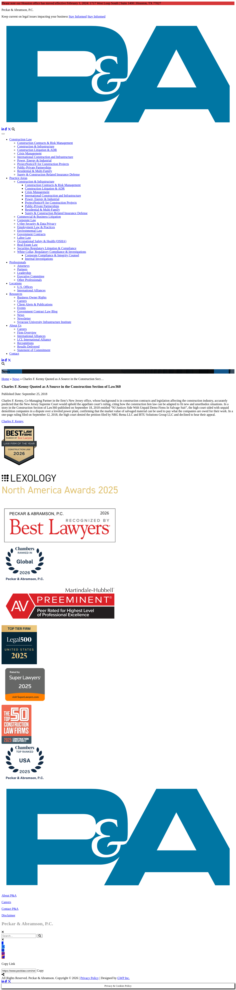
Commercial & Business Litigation (39, 216)
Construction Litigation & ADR (37, 150)
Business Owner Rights (31, 297)
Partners (22, 269)
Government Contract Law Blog (37, 311)
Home (5, 379)
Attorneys (23, 265)
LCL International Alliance (34, 339)
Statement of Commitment (33, 350)
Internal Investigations (39, 258)
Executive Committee (30, 276)
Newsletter (24, 318)
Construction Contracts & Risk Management (45, 143)
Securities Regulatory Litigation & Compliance (46, 248)
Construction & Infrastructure (35, 146)
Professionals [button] (17, 262)
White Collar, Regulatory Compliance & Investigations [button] (51, 251)
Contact (14, 353)
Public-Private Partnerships (34, 167)
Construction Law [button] (20, 139)
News (20, 315)
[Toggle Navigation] (3, 133)
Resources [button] (15, 294)
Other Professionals (29, 279)
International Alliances (31, 290)
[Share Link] (19, 971)
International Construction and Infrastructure (45, 157)
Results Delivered (28, 346)
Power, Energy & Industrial (34, 160)
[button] (40, 936)
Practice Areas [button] (18, 178)
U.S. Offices (25, 287)
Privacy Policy (89, 978)
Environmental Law (29, 230)
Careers (22, 301)
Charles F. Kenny (13, 421)
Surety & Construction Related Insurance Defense (48, 174)
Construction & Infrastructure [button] (35, 181)
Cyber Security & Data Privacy (36, 223)
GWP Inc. (123, 978)
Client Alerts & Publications (35, 304)
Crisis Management (29, 153)
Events (21, 308)
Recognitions (25, 343)
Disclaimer (8, 915)
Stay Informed (78, 16)
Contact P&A (10, 908)
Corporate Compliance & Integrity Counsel (52, 255)
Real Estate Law (27, 244)
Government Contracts (31, 234)
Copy (40, 970)
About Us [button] (15, 325)
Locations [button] (15, 283)
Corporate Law (26, 220)
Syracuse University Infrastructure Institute (44, 322)
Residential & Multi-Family (34, 171)
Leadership (24, 272)
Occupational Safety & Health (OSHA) (41, 241)
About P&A (9, 895)
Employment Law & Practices (36, 227)
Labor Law (24, 237)
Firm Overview (26, 332)
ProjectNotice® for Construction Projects (43, 164)
